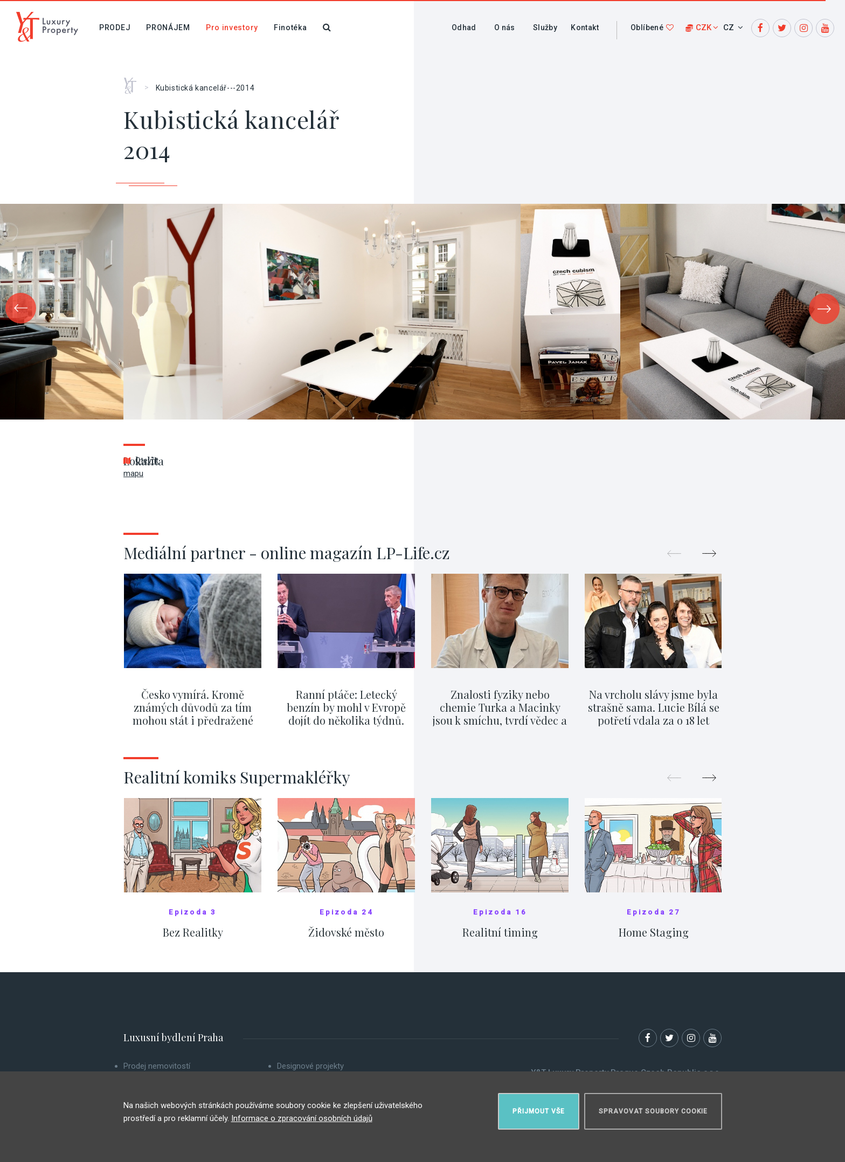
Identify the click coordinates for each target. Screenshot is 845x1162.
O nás (504, 27)
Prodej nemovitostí (156, 1066)
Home (133, 82)
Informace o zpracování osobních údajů (301, 1118)
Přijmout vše (538, 1111)
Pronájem (168, 27)
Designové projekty (310, 1066)
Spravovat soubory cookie (653, 1111)
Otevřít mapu (140, 467)
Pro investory (232, 27)
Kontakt (585, 27)
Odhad (464, 27)
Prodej (114, 27)
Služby (545, 27)
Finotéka (290, 27)
